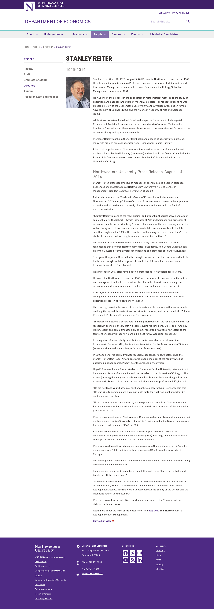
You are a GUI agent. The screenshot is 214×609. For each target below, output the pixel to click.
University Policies (43, 599)
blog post (153, 511)
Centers (118, 34)
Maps (158, 560)
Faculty (28, 69)
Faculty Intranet (180, 13)
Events (137, 34)
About (32, 34)
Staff (27, 74)
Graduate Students (35, 80)
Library (159, 555)
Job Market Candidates (163, 34)
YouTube (125, 560)
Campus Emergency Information (50, 571)
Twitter (132, 553)
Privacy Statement (43, 589)
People (100, 34)
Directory (48, 47)
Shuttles (160, 569)
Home (26, 47)
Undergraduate (55, 34)
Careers (38, 575)
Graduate (80, 34)
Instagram (139, 553)
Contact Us (164, 13)
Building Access (42, 566)
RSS (132, 560)
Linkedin (139, 560)
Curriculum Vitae (102, 521)
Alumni (28, 91)
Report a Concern (43, 594)
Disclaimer (40, 585)
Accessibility (41, 562)
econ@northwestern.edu (92, 574)
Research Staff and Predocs (41, 97)
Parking (159, 564)
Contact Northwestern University (50, 580)
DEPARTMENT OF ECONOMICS (58, 22)
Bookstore (161, 546)
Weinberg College (114, 5)
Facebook (125, 553)
